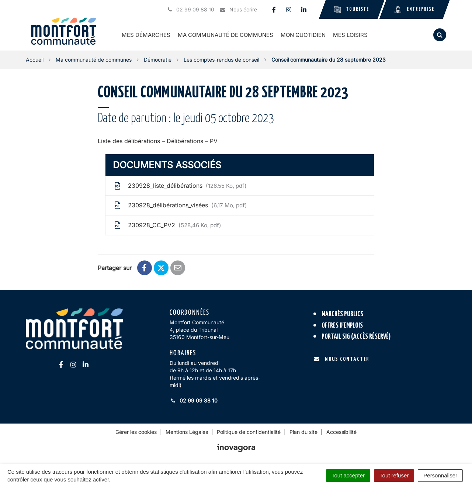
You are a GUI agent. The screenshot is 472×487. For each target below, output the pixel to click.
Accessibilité (341, 432)
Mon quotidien (303, 34)
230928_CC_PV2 (167, 225)
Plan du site (303, 432)
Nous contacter (341, 359)
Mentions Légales (187, 432)
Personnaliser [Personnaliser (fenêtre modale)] (440, 475)
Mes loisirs (350, 34)
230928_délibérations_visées (180, 205)
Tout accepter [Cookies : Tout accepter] (348, 475)
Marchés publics (342, 314)
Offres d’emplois (342, 325)
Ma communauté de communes (225, 34)
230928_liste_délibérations (180, 186)
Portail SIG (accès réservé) (356, 336)
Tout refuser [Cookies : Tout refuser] (394, 475)
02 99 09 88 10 (194, 400)
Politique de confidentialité (249, 432)
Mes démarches (146, 34)
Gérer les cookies (136, 432)
